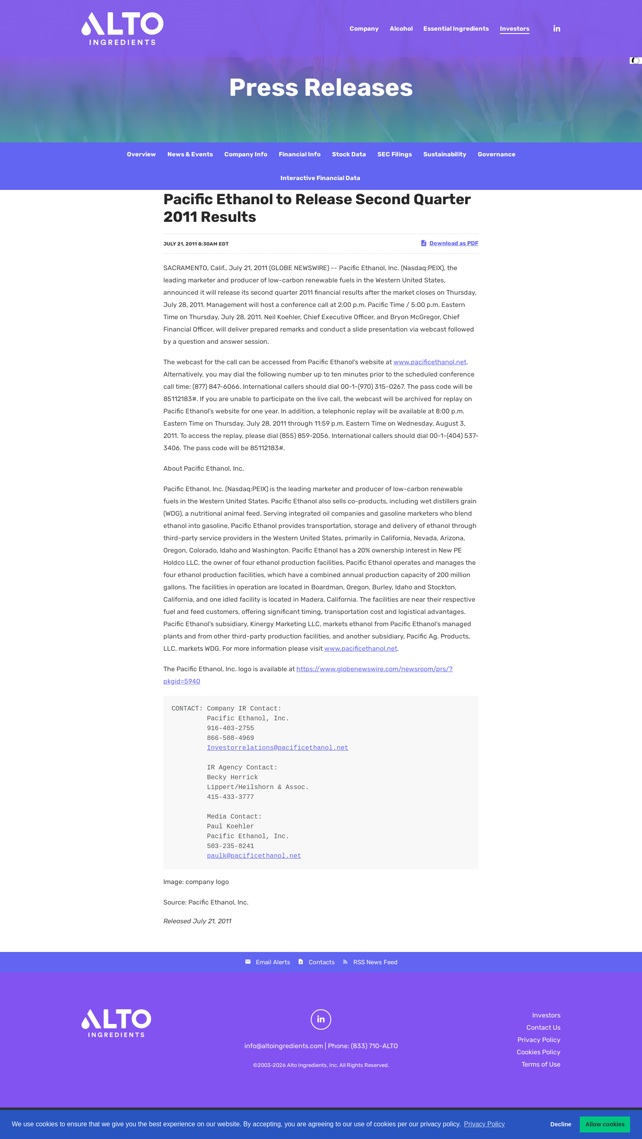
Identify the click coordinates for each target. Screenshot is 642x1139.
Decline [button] (560, 1124)
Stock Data (349, 154)
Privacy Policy (539, 1040)
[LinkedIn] (553, 28)
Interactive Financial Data (320, 178)
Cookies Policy (539, 1052)
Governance (496, 154)
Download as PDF (449, 243)
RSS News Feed (375, 962)
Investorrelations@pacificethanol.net (277, 748)
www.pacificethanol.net (429, 362)
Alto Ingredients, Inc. (312, 1065)
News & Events (190, 154)
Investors (546, 1015)
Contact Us (544, 1027)
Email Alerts (273, 962)
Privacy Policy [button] (484, 1124)
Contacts (322, 962)
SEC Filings (395, 154)
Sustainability (444, 154)
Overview (141, 154)
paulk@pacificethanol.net (254, 856)
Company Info (245, 154)
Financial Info (300, 154)
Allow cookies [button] (605, 1124)
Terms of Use (541, 1064)
